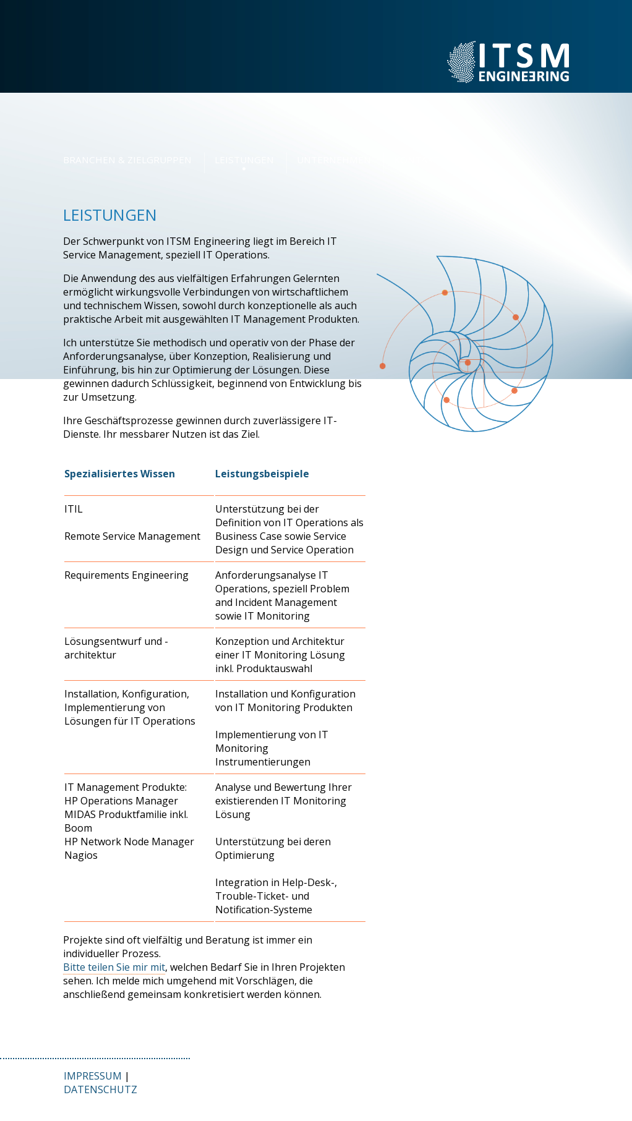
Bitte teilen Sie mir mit (114, 967)
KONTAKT (417, 159)
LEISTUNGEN (244, 159)
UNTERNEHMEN (334, 159)
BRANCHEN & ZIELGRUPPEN (127, 159)
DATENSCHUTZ (100, 1089)
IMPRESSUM (93, 1076)
